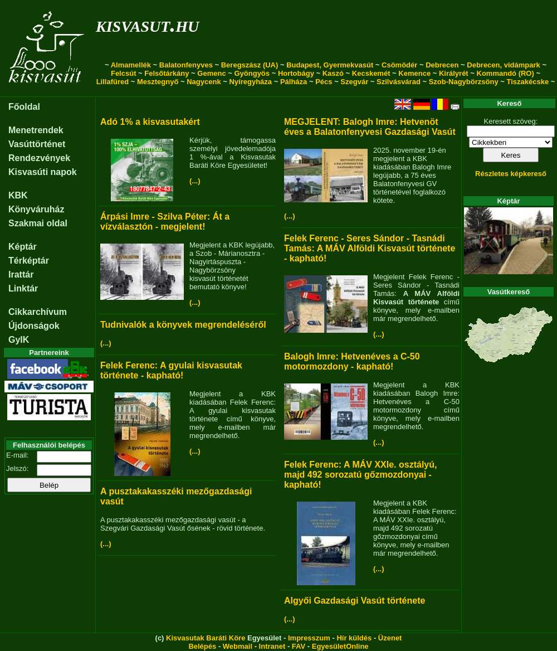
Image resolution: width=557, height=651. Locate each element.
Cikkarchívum (37, 312)
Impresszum (309, 638)
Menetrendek (35, 130)
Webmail (237, 646)
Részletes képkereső (510, 173)
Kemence (414, 73)
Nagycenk (204, 81)
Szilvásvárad (399, 81)
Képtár (22, 246)
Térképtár (28, 260)
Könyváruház (36, 209)
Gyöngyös (252, 73)
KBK (18, 195)
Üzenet (390, 638)
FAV (298, 646)
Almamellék (131, 65)
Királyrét (453, 73)
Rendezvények (39, 158)
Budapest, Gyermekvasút (329, 65)
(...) (195, 181)
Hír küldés (354, 638)
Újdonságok (34, 326)
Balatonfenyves (186, 65)
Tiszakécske (527, 81)
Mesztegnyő (157, 81)
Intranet (272, 646)
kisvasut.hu (147, 24)
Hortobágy (296, 73)
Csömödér (399, 65)
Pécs (323, 81)
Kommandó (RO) (505, 73)
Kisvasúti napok (42, 172)
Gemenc (211, 73)
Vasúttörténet (36, 144)
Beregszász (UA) (249, 65)
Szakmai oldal (37, 223)
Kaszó (333, 73)
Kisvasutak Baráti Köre (205, 638)
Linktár (23, 288)
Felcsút (123, 73)
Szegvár (354, 81)
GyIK (18, 339)
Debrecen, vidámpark (503, 65)
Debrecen (442, 65)
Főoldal (24, 106)
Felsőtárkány (166, 73)
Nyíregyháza (250, 81)
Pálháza (293, 81)
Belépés (202, 646)
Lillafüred (112, 81)
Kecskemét (371, 73)
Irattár (20, 274)
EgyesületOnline (340, 646)
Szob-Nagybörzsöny (464, 81)
